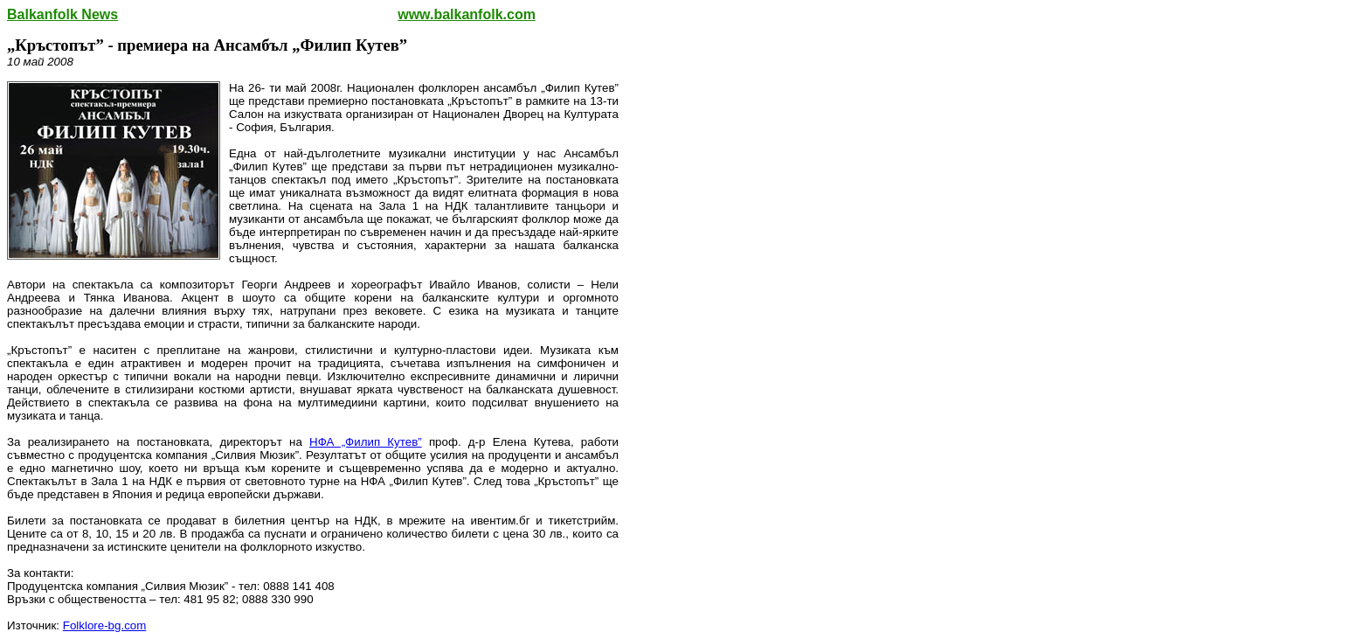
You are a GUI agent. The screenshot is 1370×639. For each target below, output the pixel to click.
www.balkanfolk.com (467, 14)
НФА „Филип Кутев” (365, 441)
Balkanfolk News (62, 14)
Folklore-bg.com (105, 625)
